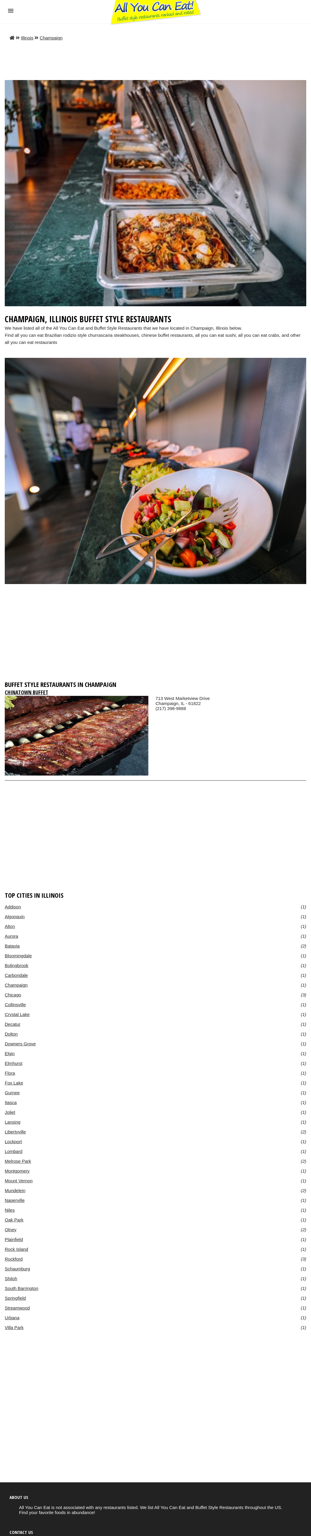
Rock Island (16, 1249)
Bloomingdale (18, 955)
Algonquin (15, 916)
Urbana (12, 1317)
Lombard (13, 1151)
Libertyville (15, 1131)
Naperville (15, 1200)
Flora (10, 1073)
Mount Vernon (19, 1180)
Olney (10, 1229)
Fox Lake (14, 1082)
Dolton (11, 1033)
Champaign (51, 37)
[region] (155, 631)
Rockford (14, 1258)
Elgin (10, 1053)
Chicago (13, 994)
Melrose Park (18, 1161)
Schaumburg (17, 1268)
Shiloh (11, 1278)
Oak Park (14, 1219)
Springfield (15, 1298)
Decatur (13, 1024)
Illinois (27, 37)
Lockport (13, 1141)
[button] (10, 10)
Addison (13, 906)
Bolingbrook (16, 965)
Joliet (10, 1112)
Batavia (12, 945)
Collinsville (15, 1004)
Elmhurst (13, 1063)
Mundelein (15, 1190)
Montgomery (17, 1170)
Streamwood (17, 1307)
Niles (10, 1210)
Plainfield (14, 1239)
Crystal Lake (17, 1014)
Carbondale (16, 975)
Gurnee (12, 1092)
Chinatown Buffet (26, 692)
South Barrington (21, 1288)
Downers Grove (20, 1043)
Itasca (11, 1102)
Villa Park (14, 1327)
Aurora (11, 936)
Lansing (13, 1122)
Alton (10, 926)
